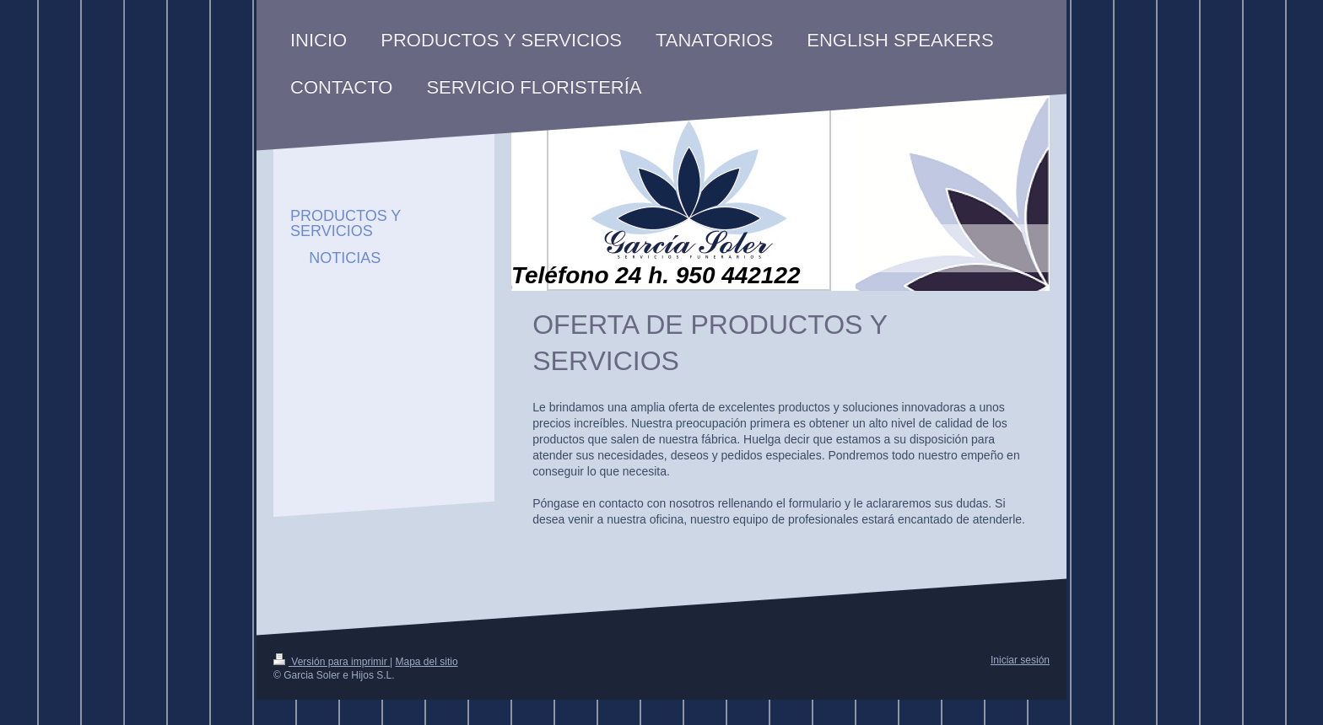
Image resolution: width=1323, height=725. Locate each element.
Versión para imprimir (331, 662)
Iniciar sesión (1020, 660)
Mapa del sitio (427, 662)
